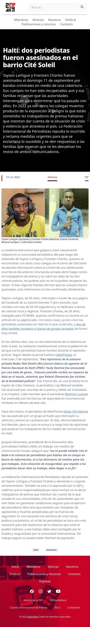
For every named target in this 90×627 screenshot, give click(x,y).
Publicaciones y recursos (39, 24)
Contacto (66, 24)
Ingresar (45, 581)
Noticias (38, 20)
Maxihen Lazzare (76, 394)
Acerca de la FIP (33, 600)
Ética (57, 607)
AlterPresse (64, 355)
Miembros (21, 20)
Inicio (15, 567)
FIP (87, 177)
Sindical (70, 20)
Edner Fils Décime (75, 412)
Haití (35, 549)
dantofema (33, 616)
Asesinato (51, 549)
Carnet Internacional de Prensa (28, 607)
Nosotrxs (54, 20)
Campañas (74, 607)
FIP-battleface (58, 600)
